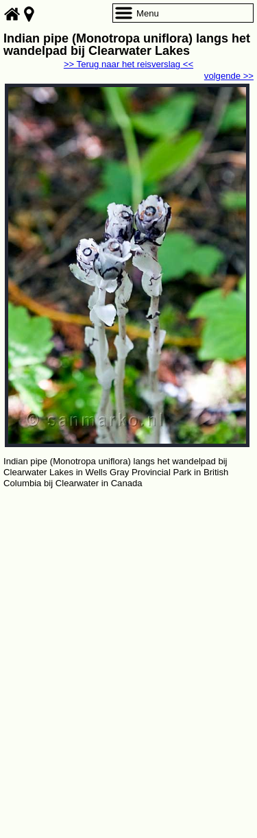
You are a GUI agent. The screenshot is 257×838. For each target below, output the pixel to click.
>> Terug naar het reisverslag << (128, 64)
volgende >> (229, 76)
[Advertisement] (128, 626)
